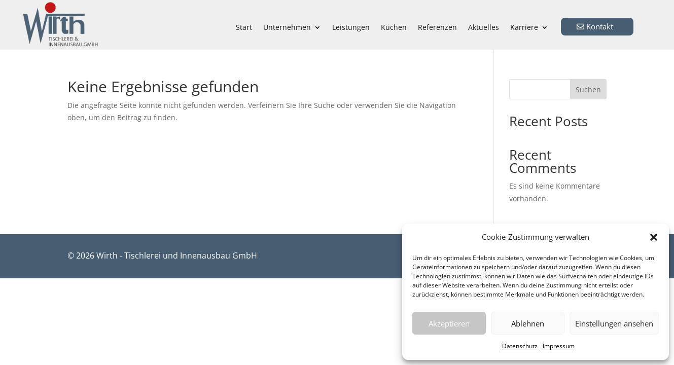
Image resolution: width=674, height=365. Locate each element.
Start (244, 27)
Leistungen (351, 27)
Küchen (394, 27)
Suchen (588, 89)
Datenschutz (520, 346)
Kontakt (599, 26)
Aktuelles (483, 27)
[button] (654, 237)
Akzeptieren (449, 323)
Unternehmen (287, 27)
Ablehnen (527, 323)
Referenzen (437, 27)
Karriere (524, 27)
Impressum (559, 346)
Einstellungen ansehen (614, 323)
